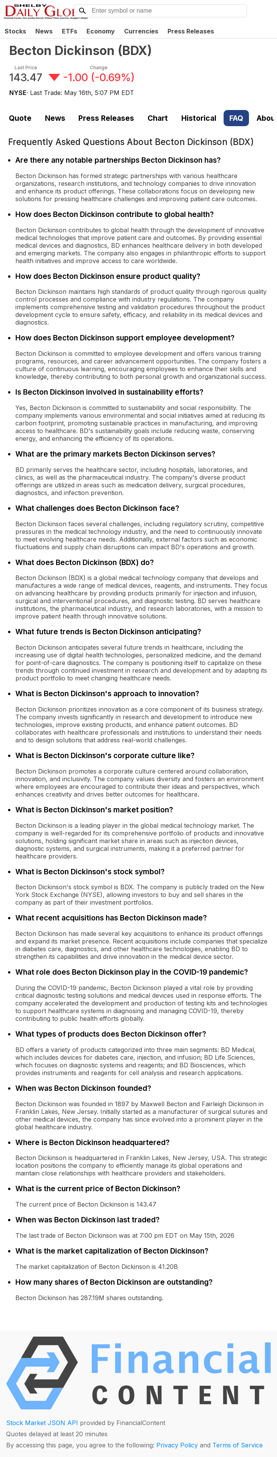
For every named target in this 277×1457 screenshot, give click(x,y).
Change (99, 67)
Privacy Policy (177, 1445)
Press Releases (191, 31)
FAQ (236, 118)
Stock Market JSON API (42, 1423)
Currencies (141, 31)
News (44, 31)
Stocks (15, 31)
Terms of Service (237, 1445)
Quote (20, 118)
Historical (198, 118)
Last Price (26, 67)
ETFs (69, 31)
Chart (158, 118)
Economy (100, 31)
